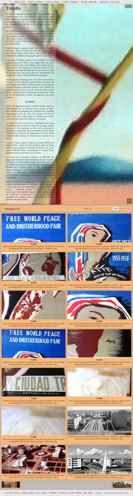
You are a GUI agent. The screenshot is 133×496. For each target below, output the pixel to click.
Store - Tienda (88, 493)
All (90, 208)
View (115, 209)
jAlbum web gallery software (113, 493)
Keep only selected (105, 208)
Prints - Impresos (41, 493)
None (94, 208)
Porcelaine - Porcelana (12, 493)
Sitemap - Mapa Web (89, 2)
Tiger (126, 493)
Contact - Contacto (53, 2)
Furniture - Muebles (75, 493)
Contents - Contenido (70, 2)
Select (86, 209)
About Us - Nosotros (35, 2)
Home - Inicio (19, 2)
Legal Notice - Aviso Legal (109, 2)
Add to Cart (125, 209)
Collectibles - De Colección (58, 493)
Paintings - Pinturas (28, 493)
